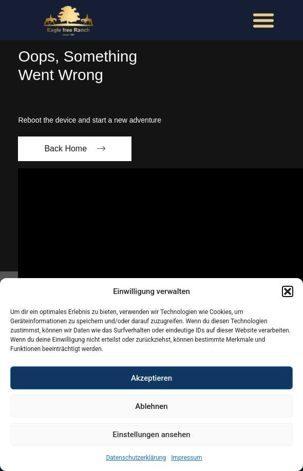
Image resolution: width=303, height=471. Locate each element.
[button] (287, 291)
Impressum (186, 457)
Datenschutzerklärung (136, 457)
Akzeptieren (151, 378)
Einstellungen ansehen (151, 434)
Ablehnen (151, 406)
